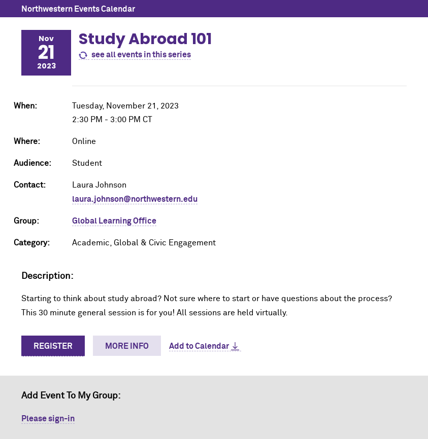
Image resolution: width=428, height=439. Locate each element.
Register (53, 346)
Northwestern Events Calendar (78, 9)
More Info (127, 346)
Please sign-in (48, 419)
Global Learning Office (114, 221)
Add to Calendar (199, 346)
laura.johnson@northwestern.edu (134, 199)
